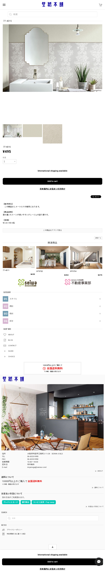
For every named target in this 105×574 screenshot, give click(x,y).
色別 (11, 314)
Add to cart (52, 181)
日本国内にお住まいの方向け (52, 189)
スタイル (13, 299)
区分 (11, 321)
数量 (4, 158)
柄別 (11, 306)
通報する (98, 238)
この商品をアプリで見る (52, 230)
